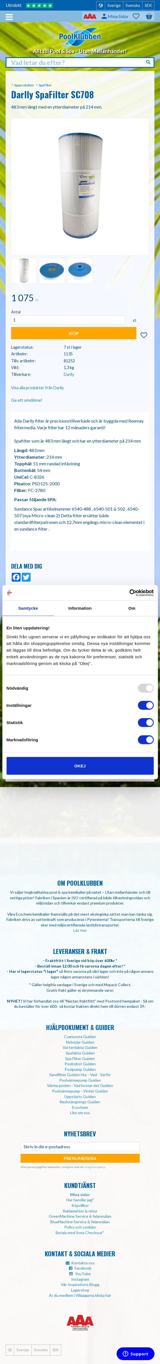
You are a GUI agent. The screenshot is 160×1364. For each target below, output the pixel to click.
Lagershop (80, 1290)
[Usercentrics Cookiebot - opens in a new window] (129, 592)
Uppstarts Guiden (80, 1096)
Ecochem (80, 1107)
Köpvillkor (80, 1205)
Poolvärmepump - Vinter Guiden (80, 1091)
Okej (80, 765)
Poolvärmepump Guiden (80, 1080)
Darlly (69, 374)
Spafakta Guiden (80, 1053)
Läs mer (80, 930)
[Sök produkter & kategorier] (80, 62)
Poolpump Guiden (80, 1069)
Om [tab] (131, 608)
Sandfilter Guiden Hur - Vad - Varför (80, 1074)
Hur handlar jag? (80, 1199)
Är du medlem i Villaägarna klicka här (80, 1295)
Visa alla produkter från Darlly (37, 387)
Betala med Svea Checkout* (80, 1232)
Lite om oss (80, 1112)
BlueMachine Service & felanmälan (80, 1221)
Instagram (80, 1279)
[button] (139, 16)
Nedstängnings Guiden (80, 1101)
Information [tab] (80, 608)
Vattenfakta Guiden (80, 1047)
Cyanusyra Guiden (80, 1036)
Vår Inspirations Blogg (80, 1284)
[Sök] (149, 62)
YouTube (83, 1273)
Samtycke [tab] (28, 608)
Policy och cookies (80, 1227)
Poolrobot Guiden (80, 1063)
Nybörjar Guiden (80, 1042)
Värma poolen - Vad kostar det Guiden (80, 1085)
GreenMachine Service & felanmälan (80, 1216)
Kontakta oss (83, 1262)
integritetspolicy (94, 1167)
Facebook (83, 1268)
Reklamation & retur (80, 1211)
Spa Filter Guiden (80, 1058)
